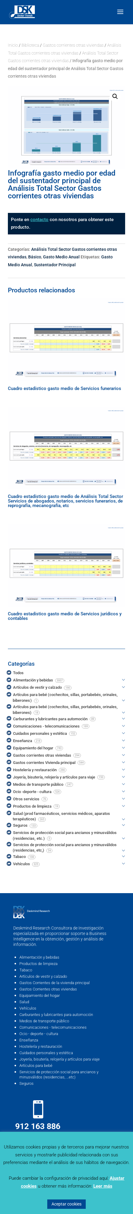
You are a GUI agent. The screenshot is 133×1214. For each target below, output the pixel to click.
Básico (34, 256)
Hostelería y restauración (40, 1046)
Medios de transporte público (44, 1021)
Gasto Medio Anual (61, 256)
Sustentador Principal (55, 264)
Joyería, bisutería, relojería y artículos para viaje (59, 1059)
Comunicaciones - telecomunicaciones (53, 1027)
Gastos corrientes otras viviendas (73, 45)
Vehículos (27, 1008)
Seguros (26, 1083)
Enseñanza (28, 1040)
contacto (39, 219)
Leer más (102, 1186)
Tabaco (25, 970)
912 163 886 (37, 1126)
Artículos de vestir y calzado (43, 976)
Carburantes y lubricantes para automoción (56, 1014)
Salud (24, 1002)
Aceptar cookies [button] (66, 1204)
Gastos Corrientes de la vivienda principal (54, 982)
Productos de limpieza (38, 963)
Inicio (13, 45)
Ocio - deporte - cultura (38, 1033)
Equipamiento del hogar (39, 995)
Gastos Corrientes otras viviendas (48, 989)
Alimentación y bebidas (39, 957)
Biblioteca (30, 45)
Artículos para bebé (35, 1065)
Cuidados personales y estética (46, 1053)
